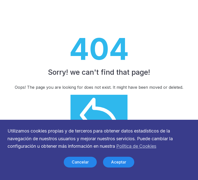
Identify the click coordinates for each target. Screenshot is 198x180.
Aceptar (118, 162)
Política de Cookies (136, 146)
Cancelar (80, 162)
